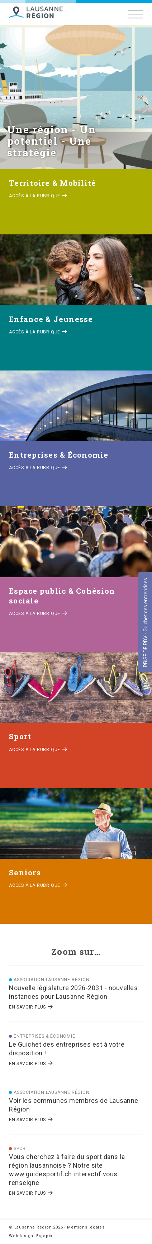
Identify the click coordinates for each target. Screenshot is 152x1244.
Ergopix (44, 1236)
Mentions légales (86, 1227)
